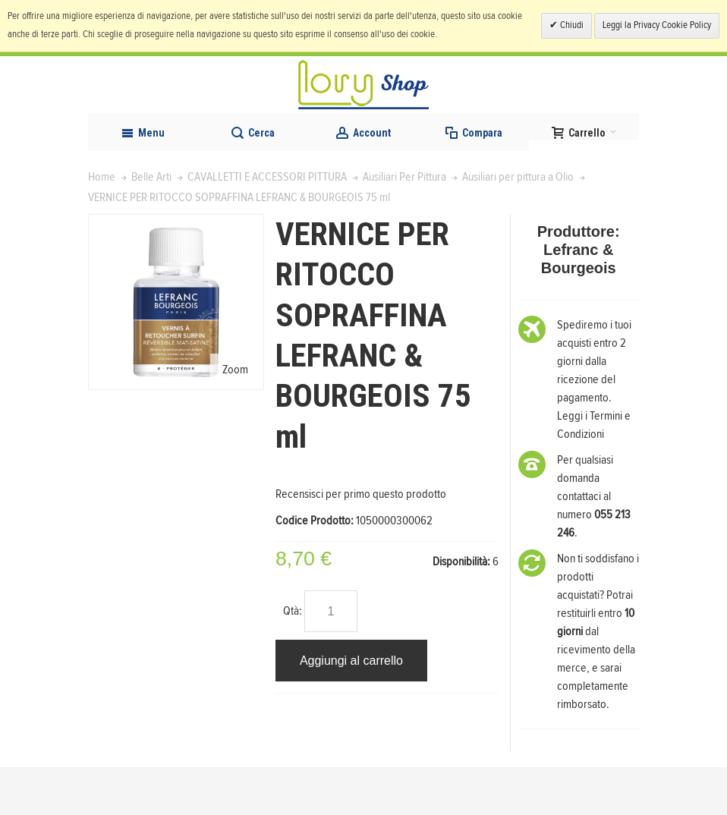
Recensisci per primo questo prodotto (360, 542)
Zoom (235, 417)
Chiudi (571, 25)
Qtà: (292, 659)
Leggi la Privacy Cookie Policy (657, 25)
